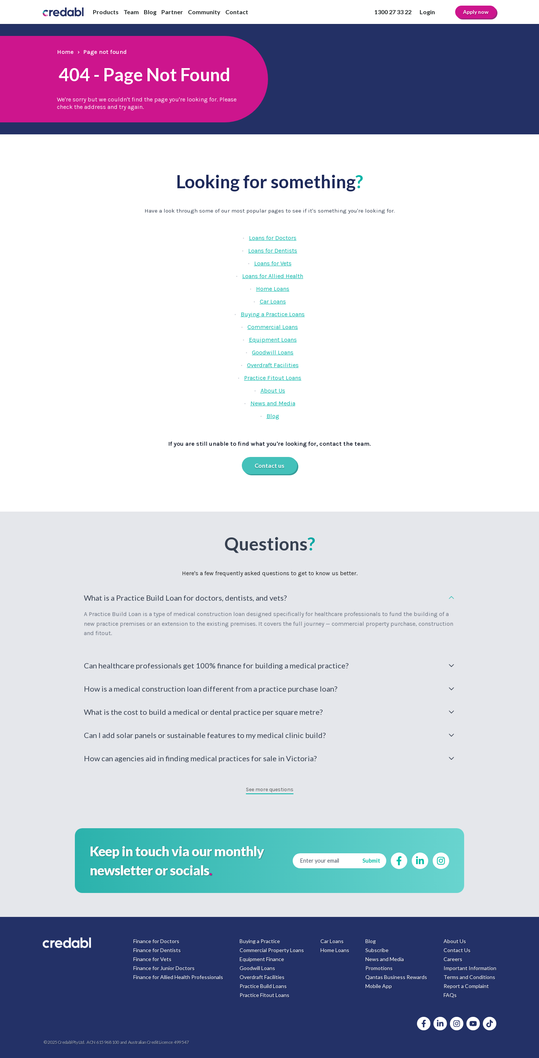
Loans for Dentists (272, 250)
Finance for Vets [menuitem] (152, 959)
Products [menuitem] (106, 11)
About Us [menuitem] (455, 941)
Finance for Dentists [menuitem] (157, 950)
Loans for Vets (273, 263)
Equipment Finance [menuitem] (262, 959)
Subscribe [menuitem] (377, 950)
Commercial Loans (272, 326)
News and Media (272, 403)
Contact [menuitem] (236, 11)
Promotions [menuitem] (379, 968)
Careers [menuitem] (453, 959)
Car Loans (273, 301)
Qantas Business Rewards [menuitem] (396, 977)
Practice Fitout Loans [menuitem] (264, 995)
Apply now (475, 12)
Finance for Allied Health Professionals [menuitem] (178, 977)
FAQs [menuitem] (450, 995)
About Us (273, 390)
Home (65, 51)
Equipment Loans (273, 339)
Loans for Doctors (272, 237)
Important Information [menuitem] (470, 968)
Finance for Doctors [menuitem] (156, 941)
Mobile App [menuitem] (378, 986)
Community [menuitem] (204, 11)
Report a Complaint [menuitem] (466, 986)
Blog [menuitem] (150, 11)
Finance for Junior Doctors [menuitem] (164, 968)
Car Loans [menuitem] (332, 941)
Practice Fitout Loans (272, 377)
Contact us (270, 465)
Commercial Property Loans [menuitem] (272, 950)
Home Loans (272, 288)
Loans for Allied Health (272, 276)
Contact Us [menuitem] (457, 950)
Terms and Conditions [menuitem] (469, 977)
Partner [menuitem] (172, 11)
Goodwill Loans (272, 352)
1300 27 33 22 (392, 11)
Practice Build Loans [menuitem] (263, 986)
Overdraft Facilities (273, 365)
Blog (273, 416)
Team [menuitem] (131, 11)
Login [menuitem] (427, 11)
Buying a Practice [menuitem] (260, 941)
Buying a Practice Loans (273, 314)
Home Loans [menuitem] (334, 950)
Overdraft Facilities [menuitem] (262, 977)
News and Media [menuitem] (384, 959)
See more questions (269, 789)
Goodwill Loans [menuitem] (257, 968)
